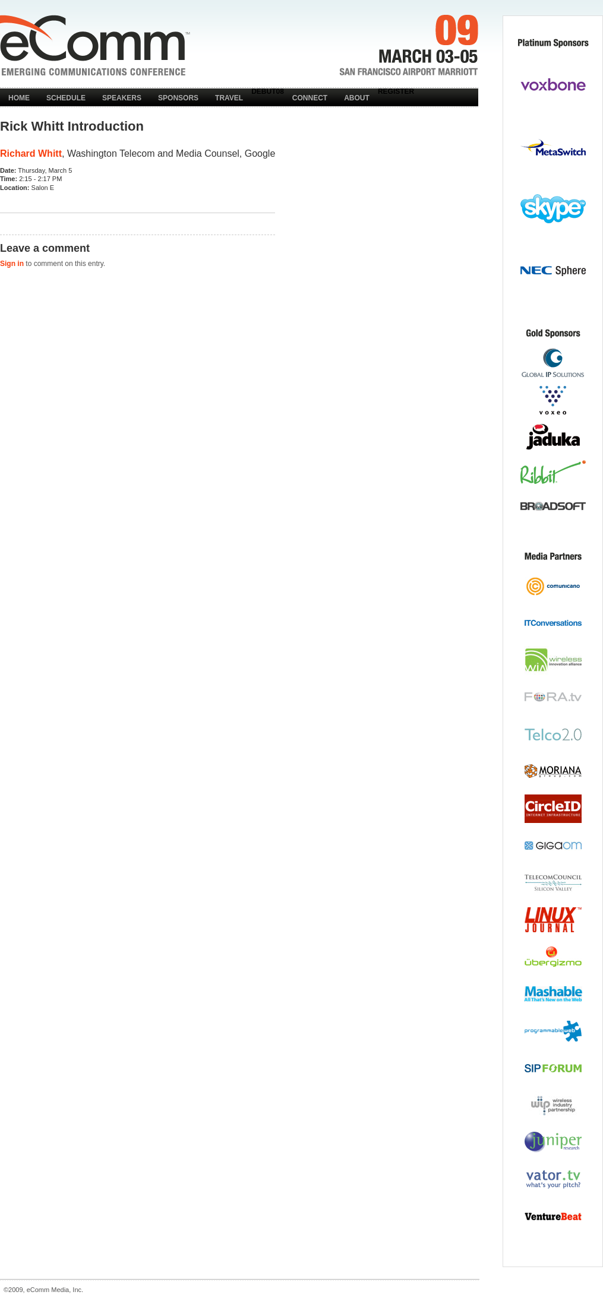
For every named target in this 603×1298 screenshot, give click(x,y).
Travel (229, 98)
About (357, 98)
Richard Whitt (31, 153)
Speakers (121, 98)
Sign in (12, 263)
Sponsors (178, 98)
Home (19, 98)
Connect (309, 98)
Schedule (66, 98)
